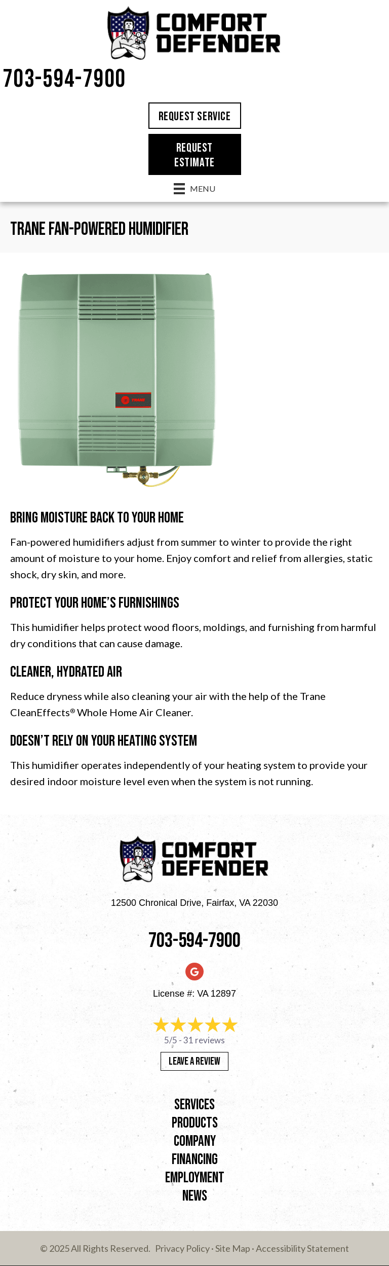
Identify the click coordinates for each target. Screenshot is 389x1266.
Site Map (232, 1248)
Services (194, 1105)
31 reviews (204, 1040)
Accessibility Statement (302, 1248)
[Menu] (194, 188)
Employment (194, 1178)
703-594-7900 (64, 79)
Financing (195, 1160)
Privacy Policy (182, 1248)
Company (195, 1141)
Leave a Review (194, 1061)
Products (195, 1123)
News (194, 1196)
